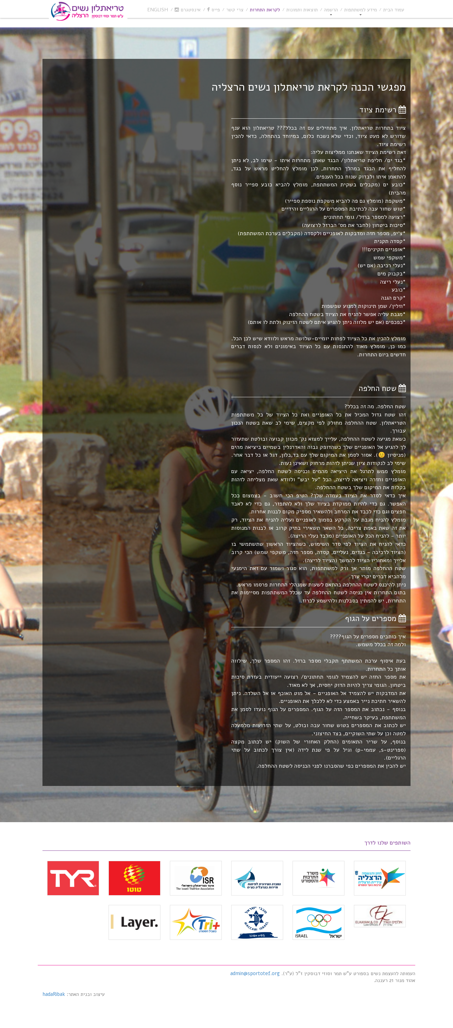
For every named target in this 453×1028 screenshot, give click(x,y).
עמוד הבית (393, 9)
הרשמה (331, 9)
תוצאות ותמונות (302, 9)
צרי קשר (234, 9)
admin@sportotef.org (255, 973)
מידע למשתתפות (360, 9)
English (157, 9)
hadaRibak (53, 994)
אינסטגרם (188, 9)
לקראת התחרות (265, 9)
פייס (213, 9)
